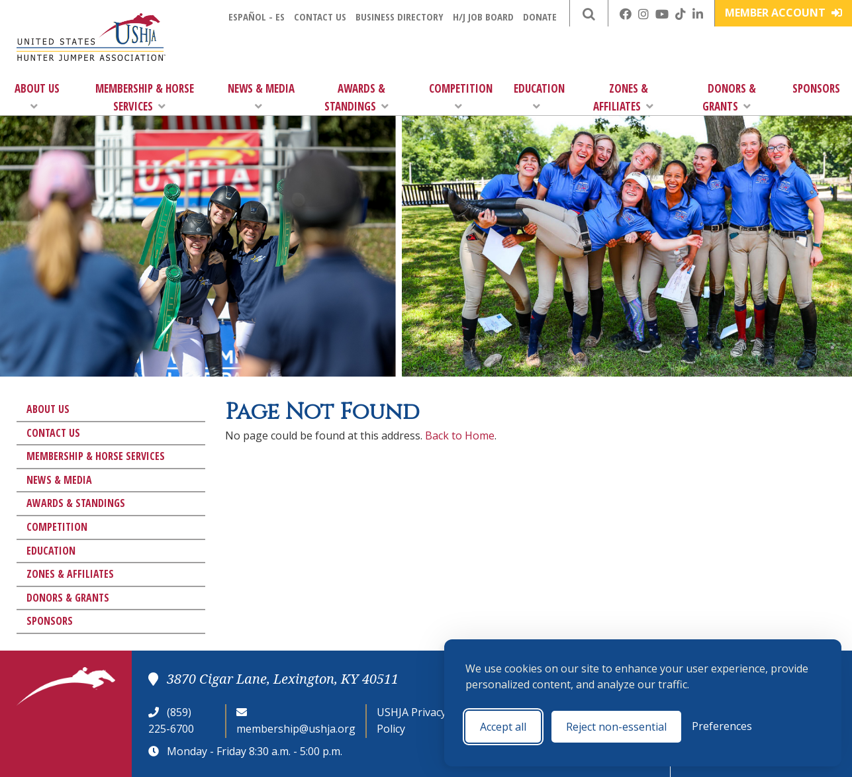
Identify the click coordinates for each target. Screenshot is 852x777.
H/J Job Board (483, 16)
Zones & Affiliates (623, 97)
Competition (461, 96)
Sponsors (816, 88)
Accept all (503, 726)
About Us (37, 96)
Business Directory (399, 16)
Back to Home (460, 435)
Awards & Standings (356, 97)
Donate (540, 16)
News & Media (261, 96)
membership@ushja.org (295, 728)
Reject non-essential (616, 726)
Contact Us (320, 16)
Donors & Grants (729, 97)
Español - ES (256, 16)
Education (539, 96)
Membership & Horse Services (144, 97)
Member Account (783, 12)
